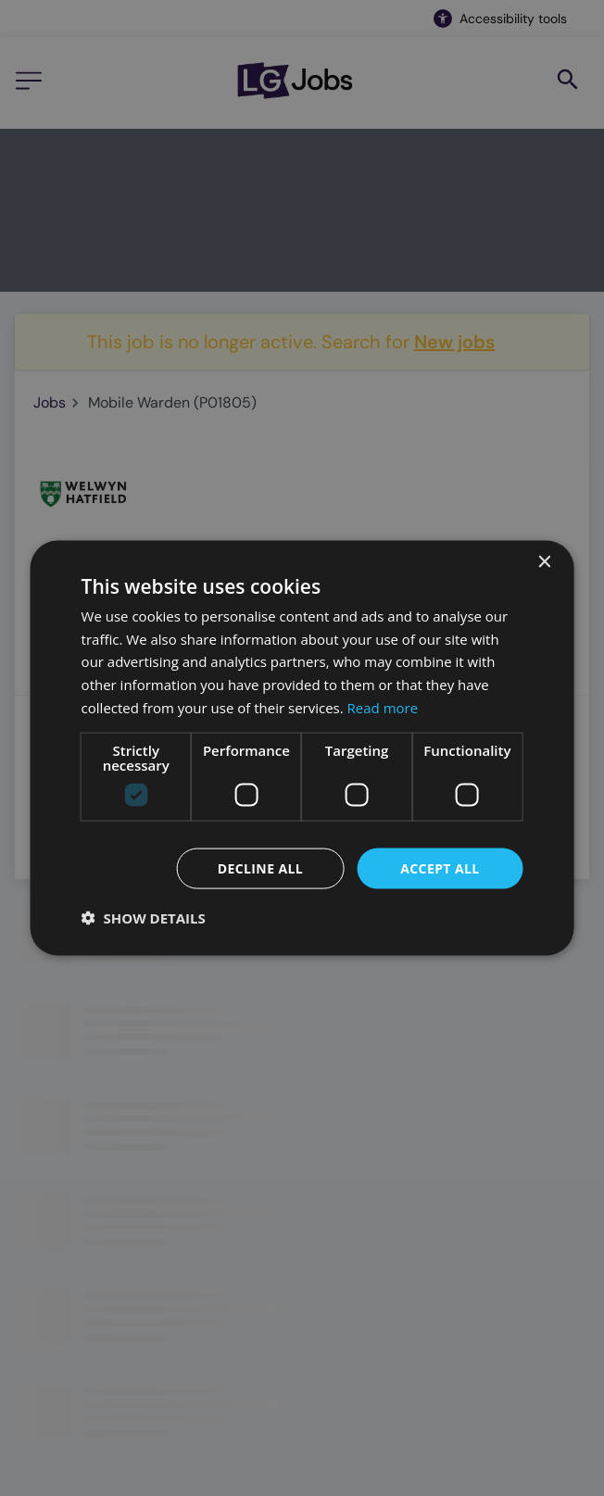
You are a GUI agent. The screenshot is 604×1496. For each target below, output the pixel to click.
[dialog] (302, 748)
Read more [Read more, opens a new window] (383, 707)
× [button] (543, 562)
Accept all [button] (439, 867)
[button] (144, 918)
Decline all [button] (260, 867)
